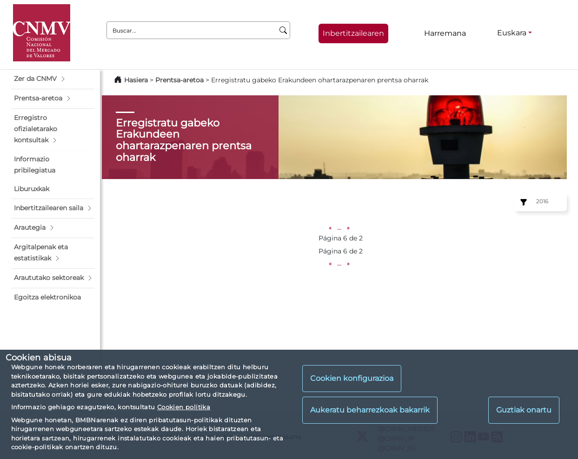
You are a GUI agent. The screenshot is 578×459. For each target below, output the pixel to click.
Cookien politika (183, 407)
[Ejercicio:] (522, 202)
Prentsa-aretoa (180, 80)
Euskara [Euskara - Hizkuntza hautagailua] (511, 32)
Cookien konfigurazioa (351, 378)
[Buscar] (283, 30)
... (339, 227)
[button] (52, 79)
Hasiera (136, 80)
